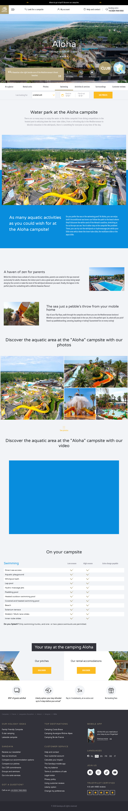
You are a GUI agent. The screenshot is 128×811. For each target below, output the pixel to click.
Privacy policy (50, 779)
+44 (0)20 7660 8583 (19, 790)
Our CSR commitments (11, 768)
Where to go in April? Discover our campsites (64, 3)
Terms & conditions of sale (55, 771)
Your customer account (54, 756)
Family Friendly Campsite (12, 729)
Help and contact (51, 752)
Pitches (45, 87)
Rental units (27, 87)
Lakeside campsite (9, 737)
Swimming (64, 87)
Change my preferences (54, 791)
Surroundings (101, 87)
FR (106, 756)
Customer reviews (119, 87)
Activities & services (82, 87)
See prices (103, 95)
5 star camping (8, 733)
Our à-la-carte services (11, 775)
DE (110, 756)
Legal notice (49, 775)
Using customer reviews (54, 783)
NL (92, 756)
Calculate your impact (53, 760)
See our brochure (9, 756)
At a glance (9, 87)
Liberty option (50, 787)
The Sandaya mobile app (55, 764)
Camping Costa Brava (53, 729)
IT (115, 756)
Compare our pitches (11, 764)
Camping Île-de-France (54, 737)
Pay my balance (51, 768)
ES (101, 756)
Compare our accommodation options (18, 760)
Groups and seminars (11, 771)
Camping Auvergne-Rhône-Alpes (58, 733)
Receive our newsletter (11, 752)
